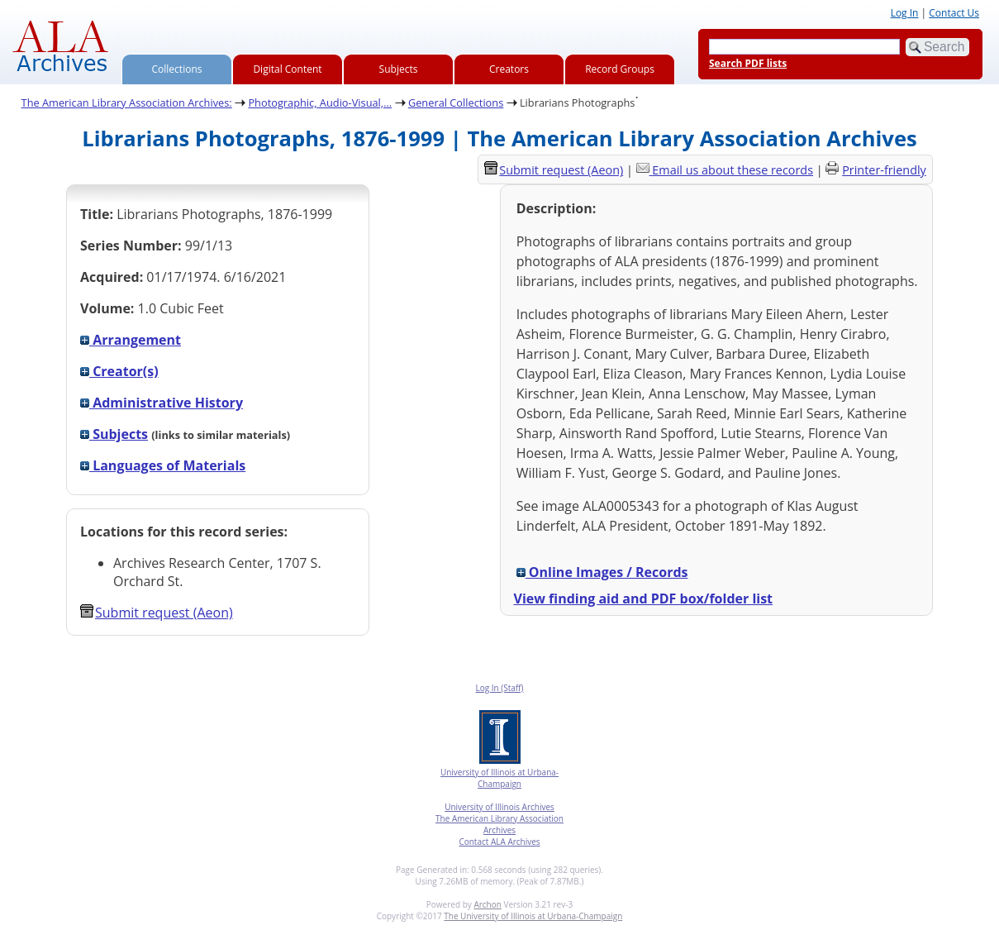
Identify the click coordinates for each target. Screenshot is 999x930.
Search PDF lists (748, 63)
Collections (177, 69)
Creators (509, 69)
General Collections (455, 102)
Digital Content (287, 69)
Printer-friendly (884, 170)
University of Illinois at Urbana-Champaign (499, 777)
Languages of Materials (162, 465)
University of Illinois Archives (499, 807)
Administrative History (161, 402)
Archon (487, 904)
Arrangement (130, 340)
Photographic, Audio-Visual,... (320, 102)
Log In (905, 13)
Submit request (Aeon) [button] (156, 612)
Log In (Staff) (499, 688)
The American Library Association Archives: (126, 102)
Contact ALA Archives (499, 841)
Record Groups (619, 69)
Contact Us (954, 13)
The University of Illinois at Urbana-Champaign (533, 916)
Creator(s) (119, 371)
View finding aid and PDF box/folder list (643, 598)
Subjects (398, 69)
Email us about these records (732, 170)
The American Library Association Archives (499, 824)
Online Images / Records (602, 572)
